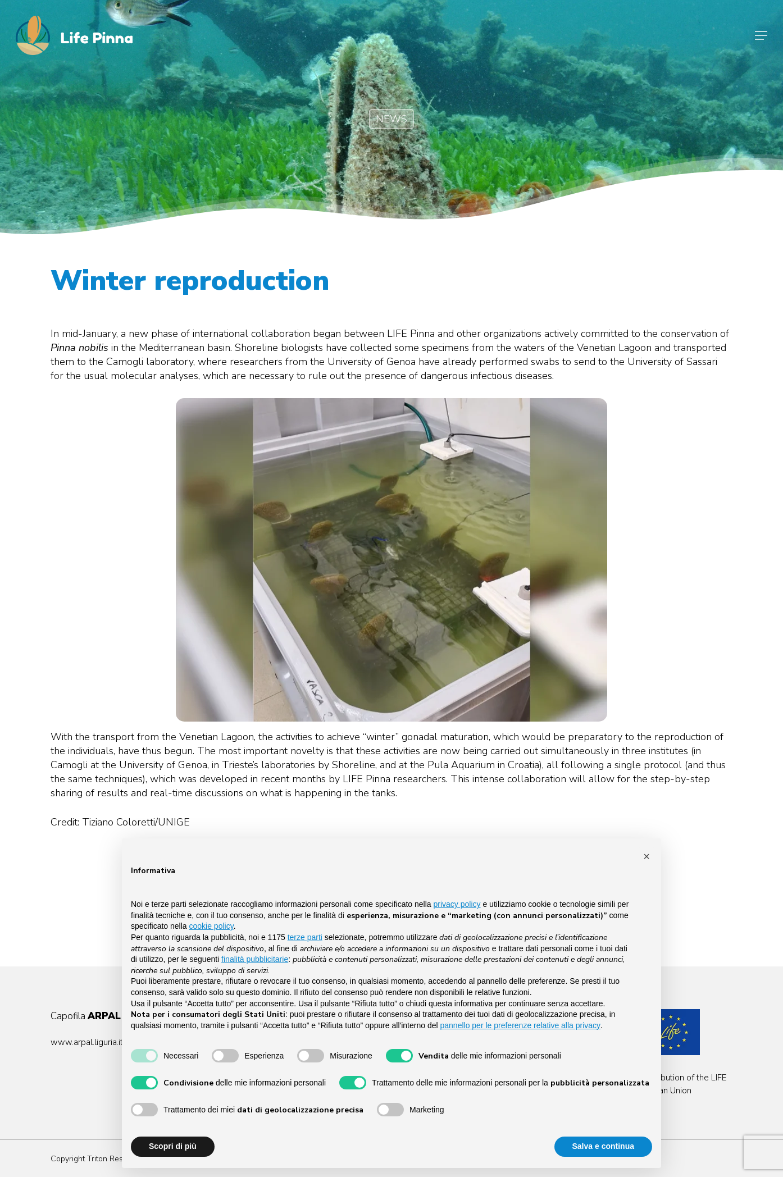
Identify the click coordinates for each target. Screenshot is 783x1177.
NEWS (391, 119)
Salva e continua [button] (603, 1146)
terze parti (305, 937)
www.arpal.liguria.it (87, 1042)
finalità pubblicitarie (254, 959)
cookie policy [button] (211, 925)
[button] (646, 856)
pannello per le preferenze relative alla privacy (520, 1025)
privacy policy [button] (457, 904)
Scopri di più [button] (173, 1146)
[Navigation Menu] (761, 35)
